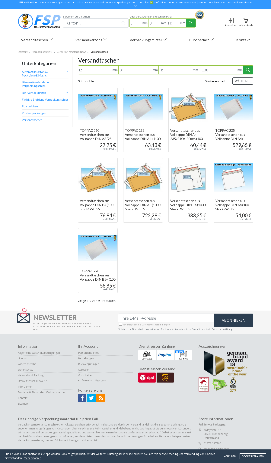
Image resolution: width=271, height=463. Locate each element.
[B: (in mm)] (154, 23)
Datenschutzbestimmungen (156, 324)
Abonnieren (233, 320)
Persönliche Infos (88, 352)
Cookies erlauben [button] (253, 456)
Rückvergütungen (88, 364)
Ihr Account (88, 346)
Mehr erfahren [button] (32, 458)
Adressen (83, 369)
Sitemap (23, 403)
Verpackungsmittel (148, 40)
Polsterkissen (30, 106)
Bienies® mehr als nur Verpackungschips (36, 83)
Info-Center (25, 386)
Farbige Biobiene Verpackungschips (45, 99)
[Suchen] (91, 23)
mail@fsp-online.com (216, 449)
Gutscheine (85, 375)
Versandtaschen (37, 40)
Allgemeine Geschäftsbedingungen (39, 352)
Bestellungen (86, 358)
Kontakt (243, 39)
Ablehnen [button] (230, 456)
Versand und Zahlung (30, 375)
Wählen (241, 81)
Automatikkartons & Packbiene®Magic (35, 73)
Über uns (23, 358)
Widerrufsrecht (27, 364)
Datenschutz (25, 369)
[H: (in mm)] (173, 23)
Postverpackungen (34, 113)
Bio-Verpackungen (34, 92)
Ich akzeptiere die (146, 324)
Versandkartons (91, 40)
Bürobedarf (201, 40)
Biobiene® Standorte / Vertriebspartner (42, 392)
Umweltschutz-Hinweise (32, 381)
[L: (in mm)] (135, 23)
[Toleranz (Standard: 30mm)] (218, 69)
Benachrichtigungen (94, 380)
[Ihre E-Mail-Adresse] (166, 318)
